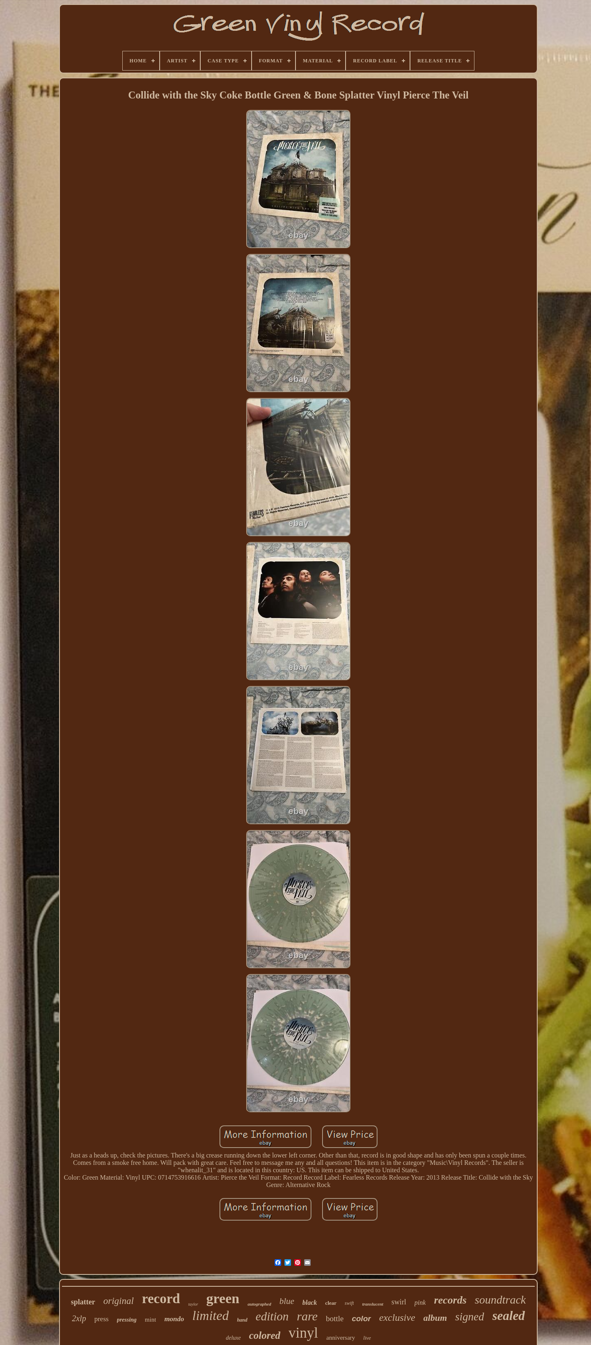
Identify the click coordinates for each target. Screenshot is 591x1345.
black (309, 1302)
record (161, 1298)
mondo (174, 1319)
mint (150, 1319)
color (361, 1318)
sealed (508, 1315)
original (118, 1301)
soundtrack (500, 1299)
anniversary (340, 1337)
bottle (335, 1318)
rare (307, 1316)
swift (349, 1303)
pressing (127, 1320)
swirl (399, 1302)
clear (330, 1303)
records (450, 1300)
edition (272, 1316)
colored (264, 1335)
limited (210, 1315)
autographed (259, 1304)
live (367, 1338)
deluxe (233, 1338)
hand (242, 1320)
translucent (372, 1304)
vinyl (303, 1333)
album (435, 1318)
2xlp (79, 1318)
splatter (83, 1302)
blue (286, 1301)
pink (420, 1302)
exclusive (397, 1317)
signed (469, 1317)
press (101, 1319)
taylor (193, 1304)
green (223, 1298)
